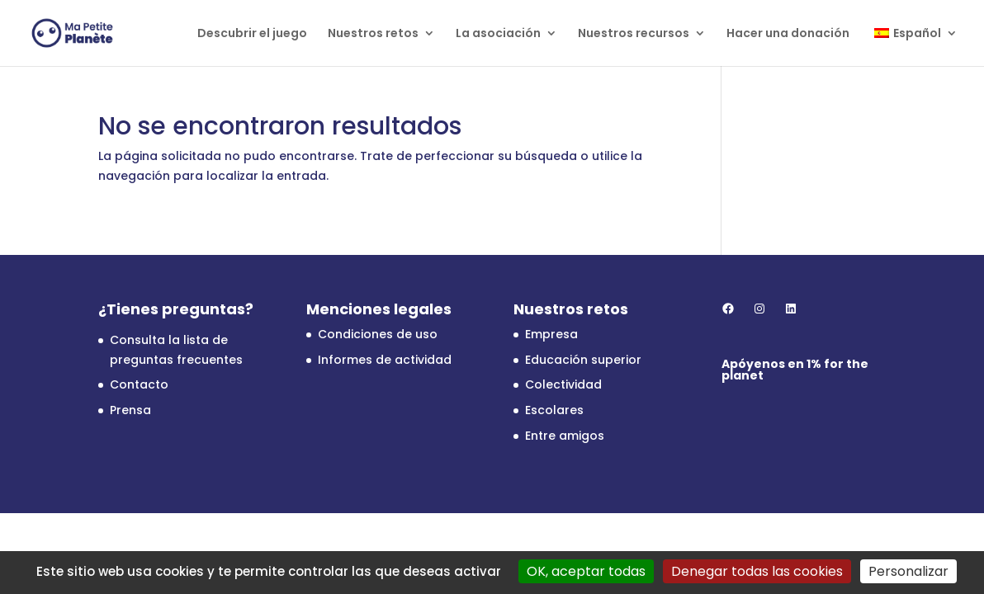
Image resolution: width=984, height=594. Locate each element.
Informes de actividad (385, 359)
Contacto (139, 384)
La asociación (498, 34)
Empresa (551, 334)
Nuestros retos (373, 34)
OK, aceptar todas (586, 571)
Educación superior (583, 359)
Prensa (130, 410)
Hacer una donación (787, 34)
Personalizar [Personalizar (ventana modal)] (908, 571)
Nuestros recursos (633, 34)
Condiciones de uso (378, 334)
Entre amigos (564, 435)
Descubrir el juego (252, 34)
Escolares (554, 410)
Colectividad (563, 384)
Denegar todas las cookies (757, 571)
